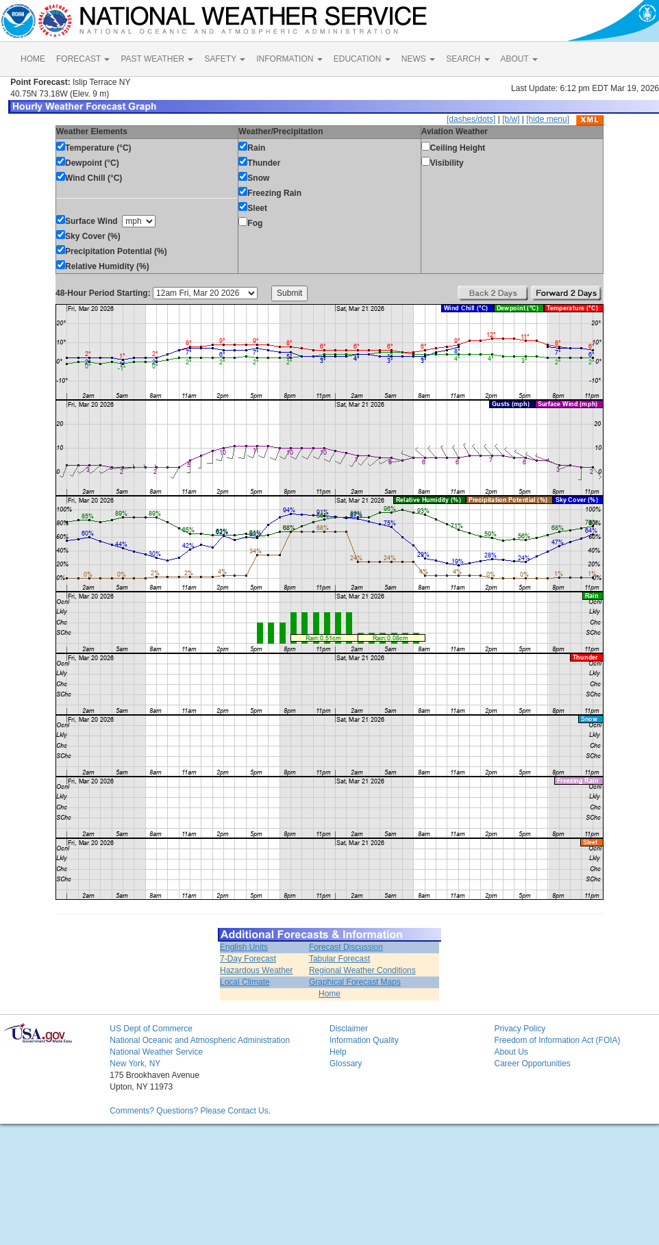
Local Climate (245, 982)
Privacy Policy (519, 1028)
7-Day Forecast (248, 959)
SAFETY (224, 59)
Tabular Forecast (339, 959)
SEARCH (467, 59)
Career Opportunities (532, 1063)
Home (329, 993)
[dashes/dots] (471, 119)
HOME (33, 59)
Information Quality (364, 1040)
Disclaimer (349, 1028)
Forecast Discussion (346, 947)
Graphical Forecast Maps (355, 982)
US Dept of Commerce (151, 1028)
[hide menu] (547, 119)
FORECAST (83, 59)
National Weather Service (156, 1052)
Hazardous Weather (256, 970)
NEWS (418, 59)
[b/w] (510, 119)
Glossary (346, 1063)
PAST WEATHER (157, 59)
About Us (510, 1052)
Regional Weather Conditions (362, 970)
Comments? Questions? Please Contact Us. (190, 1111)
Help (338, 1052)
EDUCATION (362, 59)
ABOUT (519, 59)
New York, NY (135, 1063)
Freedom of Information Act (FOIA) (557, 1040)
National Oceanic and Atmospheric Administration (200, 1040)
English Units (244, 947)
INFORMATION (289, 59)
